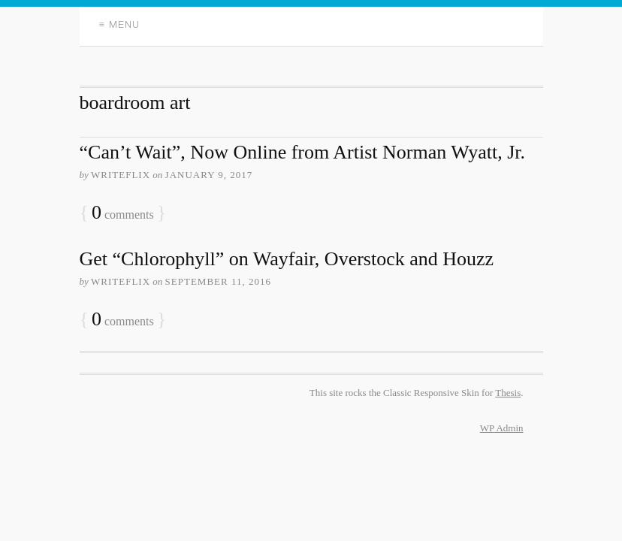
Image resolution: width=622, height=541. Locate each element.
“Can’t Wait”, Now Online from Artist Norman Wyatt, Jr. (303, 152)
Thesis (508, 392)
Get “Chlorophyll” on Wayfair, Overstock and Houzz (287, 259)
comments (123, 213)
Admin (502, 428)
